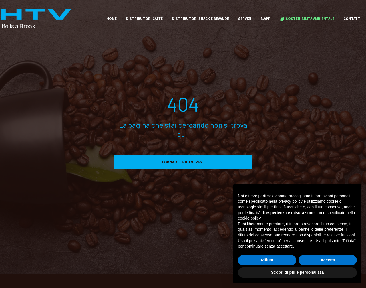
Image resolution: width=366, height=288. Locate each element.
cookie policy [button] (249, 218)
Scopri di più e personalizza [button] (297, 272)
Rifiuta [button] (267, 260)
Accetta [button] (328, 260)
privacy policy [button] (291, 201)
